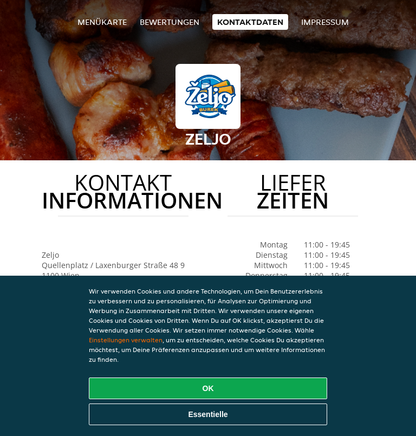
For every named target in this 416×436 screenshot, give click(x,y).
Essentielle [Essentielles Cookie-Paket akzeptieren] (207, 414)
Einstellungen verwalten (125, 340)
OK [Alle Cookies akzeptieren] (208, 388)
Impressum (325, 22)
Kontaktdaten (250, 22)
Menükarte (102, 22)
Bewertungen (169, 22)
